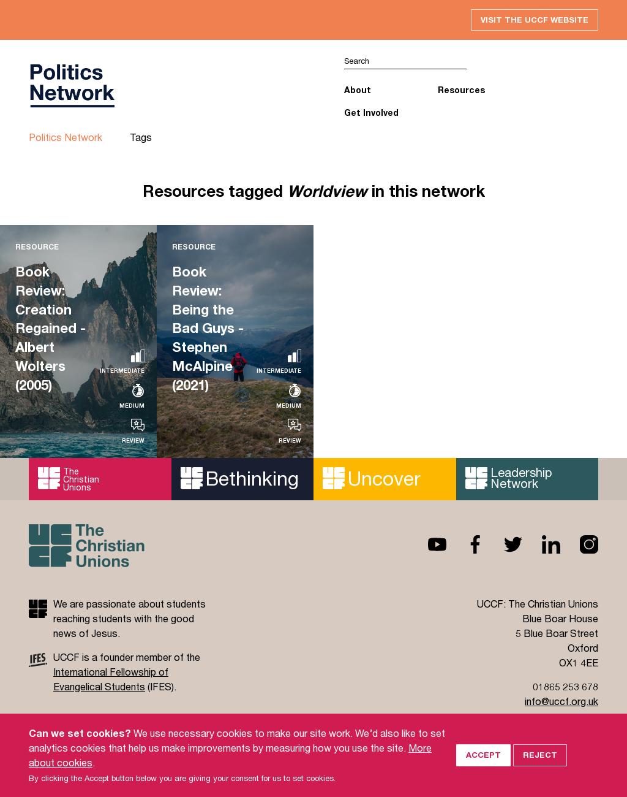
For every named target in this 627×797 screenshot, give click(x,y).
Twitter (503, 544)
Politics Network (65, 137)
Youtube (427, 544)
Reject (540, 755)
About (357, 90)
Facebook (465, 544)
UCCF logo (72, 86)
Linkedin (541, 544)
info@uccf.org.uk (561, 701)
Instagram (579, 544)
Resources (461, 90)
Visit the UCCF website (534, 20)
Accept (483, 755)
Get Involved (371, 112)
